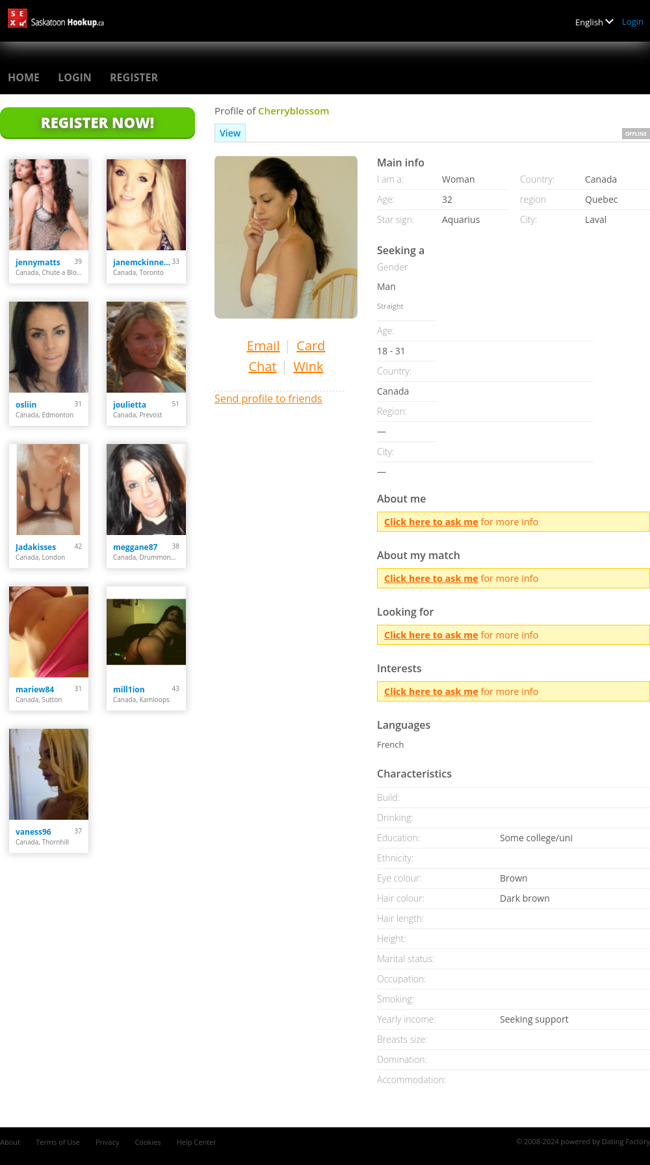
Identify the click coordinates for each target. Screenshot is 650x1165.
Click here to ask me (431, 522)
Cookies (148, 1142)
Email (263, 345)
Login (633, 21)
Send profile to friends (268, 398)
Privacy (107, 1142)
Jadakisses (36, 547)
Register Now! (97, 122)
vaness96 (33, 831)
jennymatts (38, 262)
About (10, 1142)
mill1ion (129, 689)
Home (24, 77)
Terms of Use (58, 1142)
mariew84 (35, 689)
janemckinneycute (142, 262)
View (230, 133)
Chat (262, 366)
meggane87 (135, 547)
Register (134, 77)
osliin (26, 404)
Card (310, 345)
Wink (308, 366)
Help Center (196, 1142)
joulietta (129, 404)
